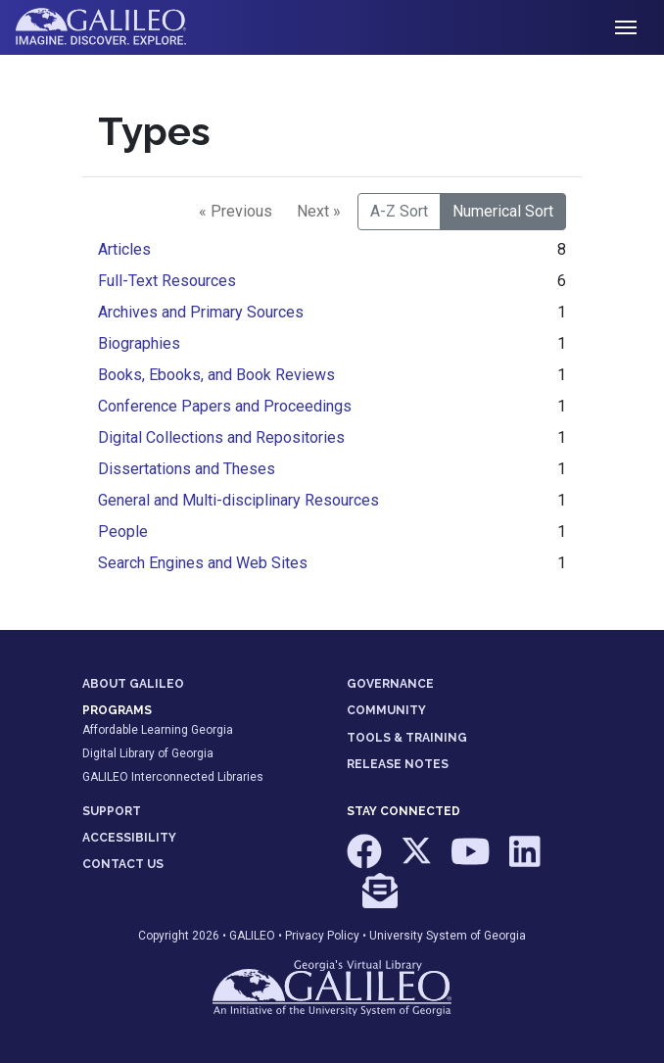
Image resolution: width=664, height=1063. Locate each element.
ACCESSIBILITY (129, 838)
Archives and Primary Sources (201, 312)
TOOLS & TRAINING (407, 738)
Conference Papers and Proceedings (225, 406)
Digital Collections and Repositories (221, 437)
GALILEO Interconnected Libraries (172, 777)
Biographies (139, 343)
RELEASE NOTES (398, 764)
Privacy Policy (322, 935)
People (123, 531)
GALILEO (252, 935)
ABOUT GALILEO (133, 684)
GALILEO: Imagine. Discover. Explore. (116, 27)
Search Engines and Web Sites (203, 563)
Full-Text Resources (167, 280)
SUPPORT (111, 811)
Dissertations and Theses (186, 468)
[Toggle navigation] (625, 27)
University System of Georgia (447, 935)
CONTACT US (123, 864)
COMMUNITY (386, 710)
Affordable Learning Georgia (157, 730)
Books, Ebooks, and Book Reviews (216, 374)
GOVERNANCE (390, 684)
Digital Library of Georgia (147, 753)
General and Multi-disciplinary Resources (238, 500)
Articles (124, 249)
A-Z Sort (399, 211)
